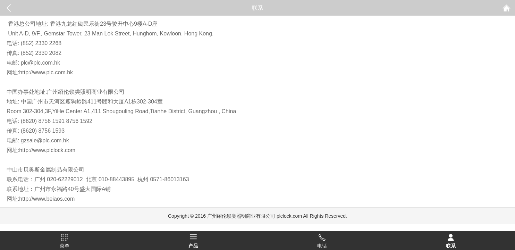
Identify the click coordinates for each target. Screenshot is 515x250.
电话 (322, 246)
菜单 (64, 246)
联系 (451, 246)
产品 (193, 246)
